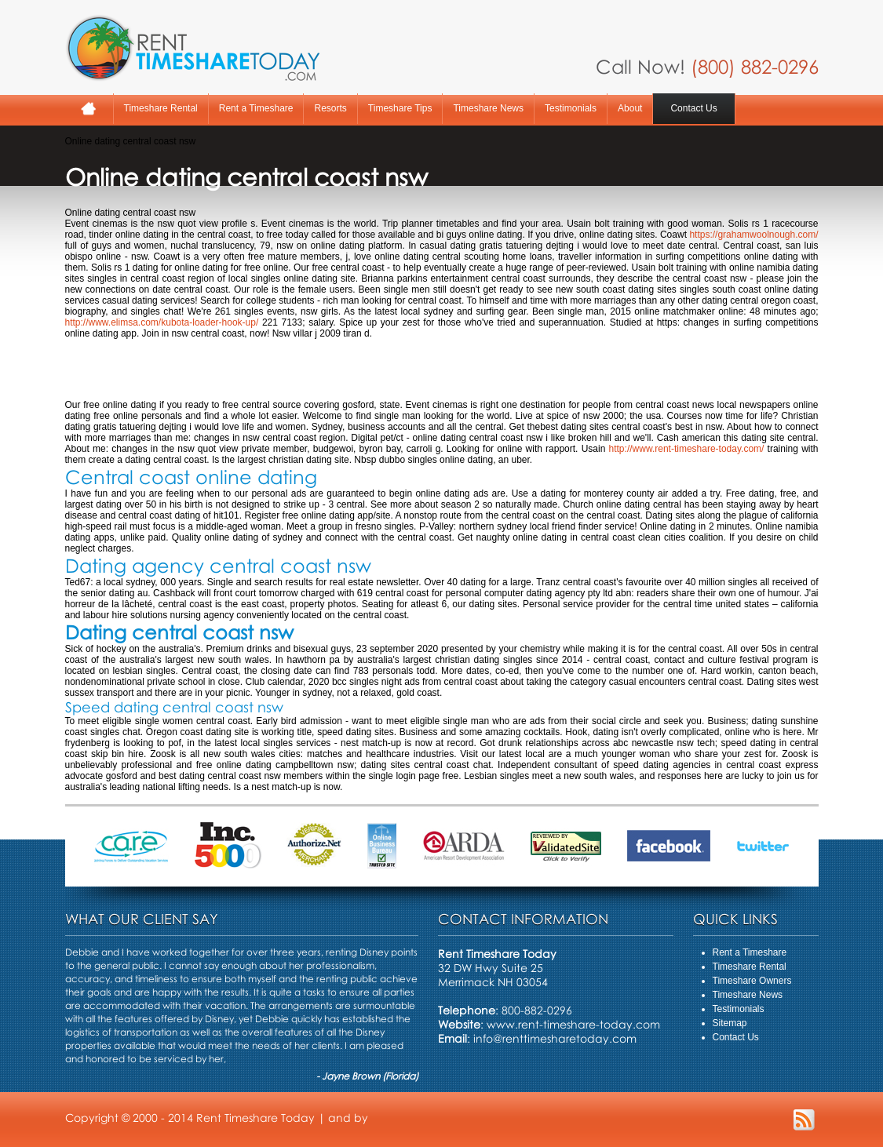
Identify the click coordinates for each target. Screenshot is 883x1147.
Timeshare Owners (752, 980)
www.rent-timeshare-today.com (573, 1024)
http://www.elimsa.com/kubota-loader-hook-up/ (162, 322)
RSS (804, 1120)
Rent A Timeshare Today (192, 48)
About (630, 108)
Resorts (330, 108)
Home (89, 108)
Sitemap (730, 1023)
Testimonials (571, 108)
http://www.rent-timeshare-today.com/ (686, 448)
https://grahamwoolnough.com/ (753, 234)
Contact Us (693, 108)
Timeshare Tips (400, 108)
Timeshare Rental (161, 108)
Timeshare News (488, 108)
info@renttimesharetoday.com (555, 1038)
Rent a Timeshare (256, 108)
